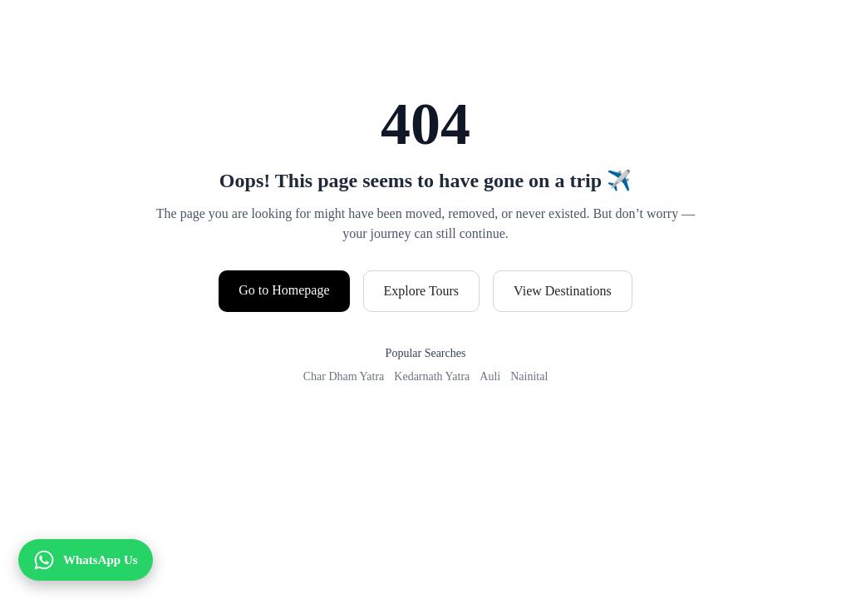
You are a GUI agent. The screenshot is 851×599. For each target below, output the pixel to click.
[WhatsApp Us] (85, 560)
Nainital (529, 376)
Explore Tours (422, 291)
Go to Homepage (284, 290)
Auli (490, 376)
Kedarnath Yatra (432, 376)
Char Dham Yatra (344, 376)
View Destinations (563, 291)
